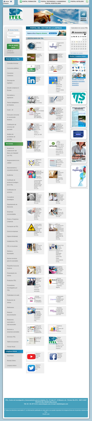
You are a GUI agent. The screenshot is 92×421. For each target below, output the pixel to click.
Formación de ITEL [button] (12, 226)
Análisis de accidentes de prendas (11, 137)
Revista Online (11, 360)
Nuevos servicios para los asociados (12, 260)
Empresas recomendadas (11, 213)
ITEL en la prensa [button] (12, 246)
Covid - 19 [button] (10, 110)
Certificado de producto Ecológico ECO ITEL (12, 182)
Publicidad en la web (13, 295)
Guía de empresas (12, 231)
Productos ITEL (11, 280)
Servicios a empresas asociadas (13, 331)
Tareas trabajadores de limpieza (13, 104)
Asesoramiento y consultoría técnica (12, 169)
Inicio (6, 1)
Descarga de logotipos (10, 82)
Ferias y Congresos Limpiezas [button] (12, 220)
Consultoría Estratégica (10, 198)
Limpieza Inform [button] (11, 365)
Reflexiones (10, 307)
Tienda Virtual (11, 346)
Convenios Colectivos (10, 74)
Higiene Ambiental (12, 236)
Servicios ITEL (11, 336)
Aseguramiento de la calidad (13, 162)
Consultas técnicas (12, 63)
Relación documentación (11, 313)
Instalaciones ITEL (12, 241)
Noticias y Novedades (10, 252)
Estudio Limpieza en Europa (13, 89)
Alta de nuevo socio (13, 46)
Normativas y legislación (11, 96)
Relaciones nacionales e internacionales (11, 322)
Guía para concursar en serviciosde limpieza (13, 117)
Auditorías (10, 175)
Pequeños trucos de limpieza (13, 267)
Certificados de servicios (11, 191)
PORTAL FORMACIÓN (28, 1)
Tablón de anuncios (12, 341)
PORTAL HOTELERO (76, 1)
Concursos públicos (13, 68)
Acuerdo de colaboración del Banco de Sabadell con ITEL (12, 152)
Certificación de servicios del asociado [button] (11, 127)
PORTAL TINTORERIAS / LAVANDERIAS (52, 1)
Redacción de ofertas (11, 301)
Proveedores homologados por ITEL (12, 288)
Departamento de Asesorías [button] (12, 206)
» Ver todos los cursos (76, 53)
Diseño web (46, 414)
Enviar (16, 40)
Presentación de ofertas (12, 274)
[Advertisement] (16, 383)
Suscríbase (10, 355)
